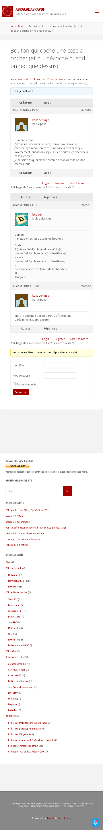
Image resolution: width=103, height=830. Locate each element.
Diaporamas (14, 605)
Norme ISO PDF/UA (14, 516)
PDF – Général (54, 79)
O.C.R (11, 633)
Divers (9, 562)
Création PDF (14, 675)
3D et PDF (12, 599)
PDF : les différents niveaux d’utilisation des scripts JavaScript (36, 527)
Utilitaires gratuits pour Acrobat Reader (27, 722)
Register (60, 183)
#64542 (86, 286)
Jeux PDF (12, 622)
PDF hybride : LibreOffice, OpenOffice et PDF (27, 510)
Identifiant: (19, 365)
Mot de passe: (22, 375)
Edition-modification (18, 681)
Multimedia (14, 628)
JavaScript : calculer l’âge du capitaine (25, 533)
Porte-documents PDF (18, 645)
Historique (13, 575)
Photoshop (13, 698)
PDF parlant (14, 639)
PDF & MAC (13, 692)
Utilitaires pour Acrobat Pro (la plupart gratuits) (31, 740)
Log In (46, 183)
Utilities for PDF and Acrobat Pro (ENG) (26, 751)
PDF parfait (11, 651)
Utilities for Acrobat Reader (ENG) (24, 745)
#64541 (86, 205)
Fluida (50, 818)
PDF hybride (14, 586)
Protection (13, 710)
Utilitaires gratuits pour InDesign (24, 728)
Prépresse (12, 704)
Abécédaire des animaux (17, 521)
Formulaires (14, 616)
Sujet (20, 26)
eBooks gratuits (15, 610)
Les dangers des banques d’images (23, 539)
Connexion (21, 392)
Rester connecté (26, 384)
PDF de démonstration (16, 592)
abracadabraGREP (17, 663)
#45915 (86, 110)
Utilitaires (11, 715)
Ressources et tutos (15, 657)
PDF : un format (13, 568)
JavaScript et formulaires (20, 687)
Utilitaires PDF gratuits (19, 734)
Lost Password (79, 183)
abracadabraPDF (21, 79)
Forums (39, 79)
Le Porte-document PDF (17, 544)
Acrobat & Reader (16, 669)
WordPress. (64, 818)
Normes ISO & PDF (17, 580)
